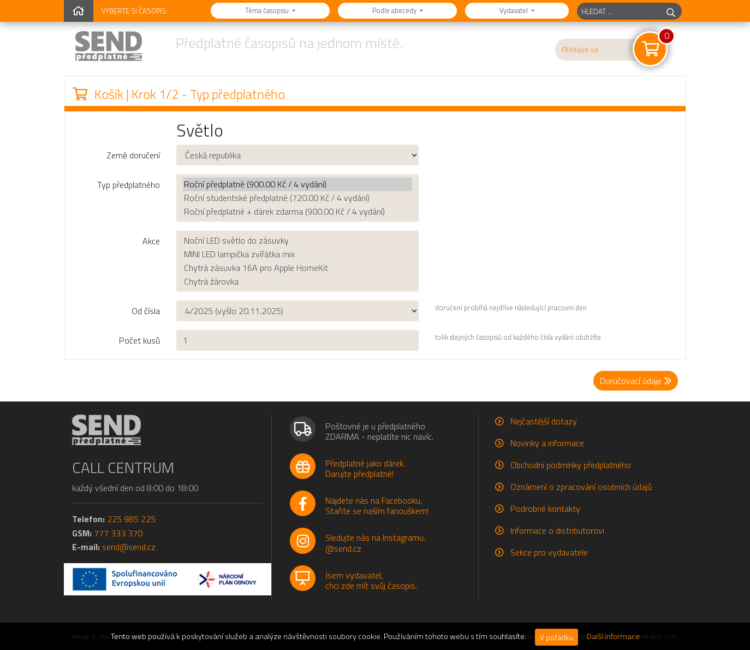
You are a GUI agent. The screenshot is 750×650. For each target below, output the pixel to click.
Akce (151, 240)
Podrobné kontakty (545, 508)
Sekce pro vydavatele (549, 552)
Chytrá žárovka (297, 281)
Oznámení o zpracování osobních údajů (581, 486)
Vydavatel (514, 10)
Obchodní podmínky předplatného (570, 464)
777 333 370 (118, 533)
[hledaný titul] (618, 11)
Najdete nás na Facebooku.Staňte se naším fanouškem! (376, 505)
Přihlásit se (580, 50)
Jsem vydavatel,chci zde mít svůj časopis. (371, 580)
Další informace (613, 636)
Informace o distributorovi (557, 530)
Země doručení (133, 155)
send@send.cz (129, 546)
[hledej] (671, 11)
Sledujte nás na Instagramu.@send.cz (375, 542)
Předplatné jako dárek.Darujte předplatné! (365, 468)
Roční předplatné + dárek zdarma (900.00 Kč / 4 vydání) (297, 211)
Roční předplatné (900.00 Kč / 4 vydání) (297, 184)
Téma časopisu (267, 10)
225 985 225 (131, 518)
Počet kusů (139, 340)
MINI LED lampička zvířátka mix (297, 254)
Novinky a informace (547, 443)
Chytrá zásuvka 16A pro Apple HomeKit (297, 268)
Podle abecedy (395, 10)
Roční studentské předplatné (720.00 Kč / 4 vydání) (297, 198)
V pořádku (556, 637)
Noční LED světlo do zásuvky (297, 240)
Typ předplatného (128, 184)
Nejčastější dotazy (543, 421)
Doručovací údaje (635, 380)
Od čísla (146, 310)
